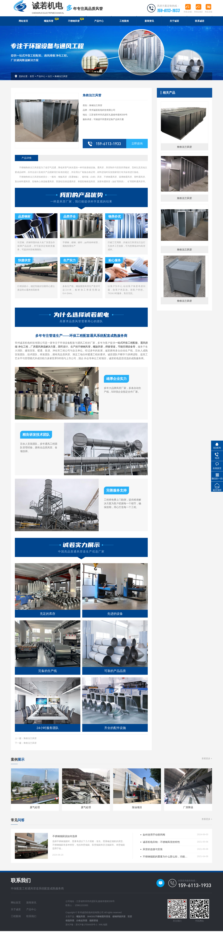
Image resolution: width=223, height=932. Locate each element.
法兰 (50, 77)
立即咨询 (137, 144)
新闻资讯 (149, 21)
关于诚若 (174, 21)
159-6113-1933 (168, 10)
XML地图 (102, 925)
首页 (32, 77)
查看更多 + (207, 759)
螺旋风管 (51, 20)
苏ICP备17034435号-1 (86, 925)
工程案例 (124, 21)
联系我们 (31, 917)
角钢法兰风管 (61, 77)
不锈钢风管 (76, 20)
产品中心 (99, 21)
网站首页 (23, 21)
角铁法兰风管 (30, 739)
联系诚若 (200, 21)
